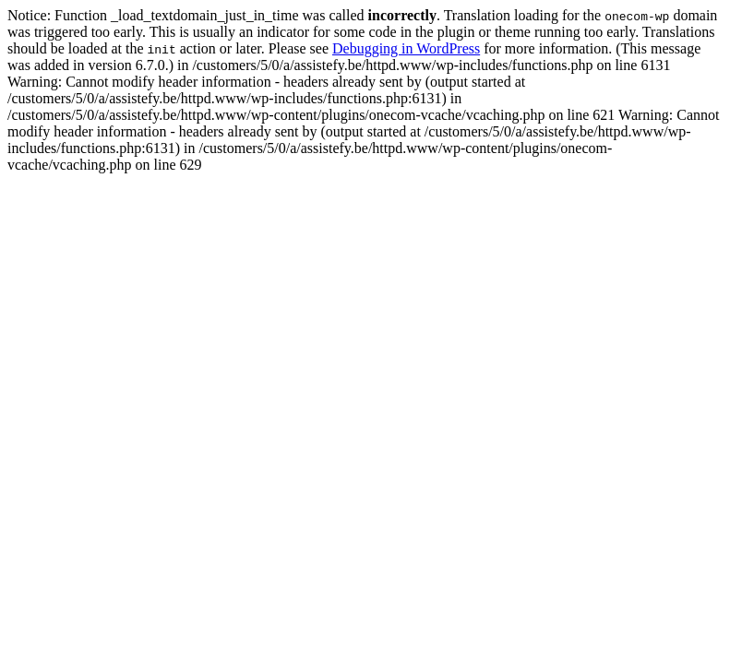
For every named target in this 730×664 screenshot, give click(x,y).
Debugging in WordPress (406, 48)
